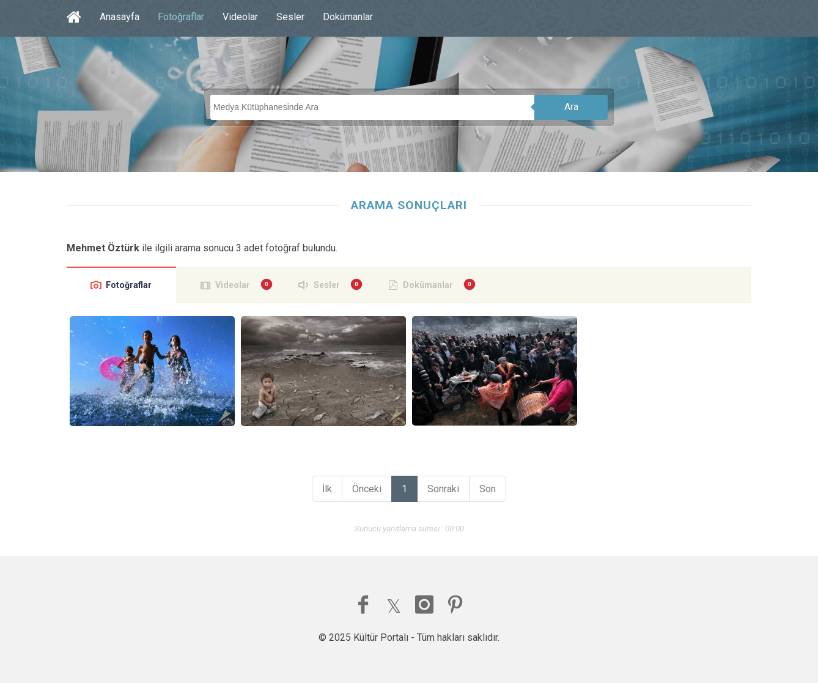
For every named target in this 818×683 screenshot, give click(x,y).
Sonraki (443, 489)
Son (487, 489)
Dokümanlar (348, 17)
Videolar (240, 17)
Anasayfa (119, 17)
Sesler (290, 17)
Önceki (366, 489)
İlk (327, 489)
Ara (571, 107)
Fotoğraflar (181, 17)
